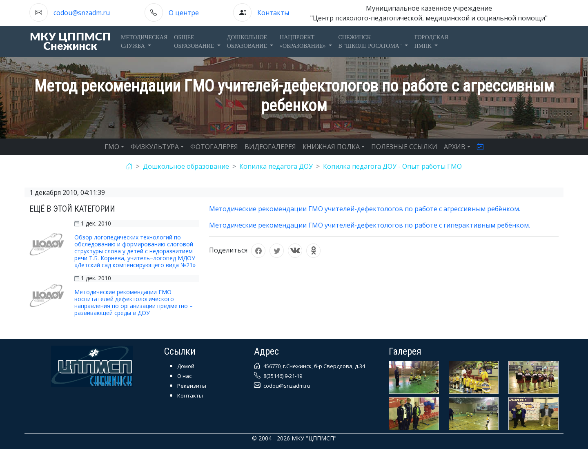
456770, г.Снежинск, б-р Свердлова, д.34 (313, 366)
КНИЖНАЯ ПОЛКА (331, 146)
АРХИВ (455, 146)
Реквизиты (191, 385)
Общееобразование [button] (195, 41)
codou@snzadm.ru (81, 12)
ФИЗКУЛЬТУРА (155, 146)
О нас (184, 376)
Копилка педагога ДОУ (276, 166)
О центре (184, 12)
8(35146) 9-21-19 (282, 376)
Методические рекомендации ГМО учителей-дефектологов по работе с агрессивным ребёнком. (364, 208)
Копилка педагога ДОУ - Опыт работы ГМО (392, 166)
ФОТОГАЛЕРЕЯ (214, 146)
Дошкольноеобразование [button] (248, 41)
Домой (185, 366)
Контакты (273, 12)
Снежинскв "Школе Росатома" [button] (371, 41)
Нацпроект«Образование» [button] (303, 41)
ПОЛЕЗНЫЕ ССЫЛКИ (404, 146)
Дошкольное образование (186, 166)
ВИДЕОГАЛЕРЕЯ (270, 146)
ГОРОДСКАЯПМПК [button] (431, 41)
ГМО (112, 146)
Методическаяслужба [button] (144, 41)
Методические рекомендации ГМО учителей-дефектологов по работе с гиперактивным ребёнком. (369, 225)
